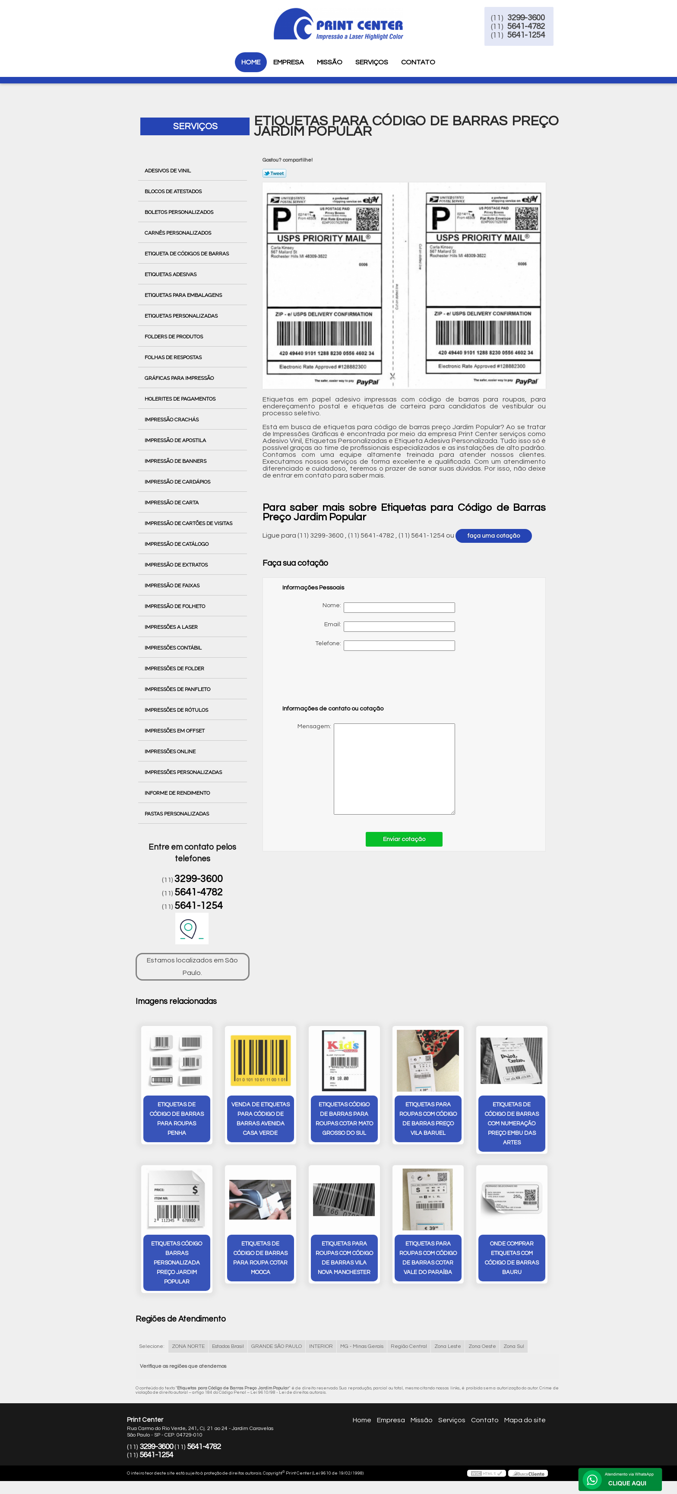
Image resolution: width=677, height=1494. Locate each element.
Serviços (371, 62)
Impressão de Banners (176, 461)
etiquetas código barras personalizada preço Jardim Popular (176, 1269)
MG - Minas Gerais (361, 1353)
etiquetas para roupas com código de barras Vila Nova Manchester (344, 1264)
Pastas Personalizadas (177, 814)
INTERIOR (321, 1353)
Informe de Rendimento (178, 793)
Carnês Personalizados (178, 233)
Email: (389, 626)
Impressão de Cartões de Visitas (189, 523)
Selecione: (152, 1353)
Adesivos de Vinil (168, 171)
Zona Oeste (482, 1353)
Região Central (409, 1353)
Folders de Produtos (174, 337)
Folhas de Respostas (174, 357)
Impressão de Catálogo (177, 544)
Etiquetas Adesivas (171, 274)
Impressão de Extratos (177, 565)
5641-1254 (550, 38)
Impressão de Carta (172, 503)
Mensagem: (368, 769)
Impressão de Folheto (175, 606)
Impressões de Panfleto (178, 689)
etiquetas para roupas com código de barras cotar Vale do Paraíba (428, 1264)
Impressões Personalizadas (184, 772)
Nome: (389, 607)
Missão (329, 62)
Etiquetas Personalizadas (182, 316)
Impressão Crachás (172, 420)
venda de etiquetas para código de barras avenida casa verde (260, 1122)
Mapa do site (525, 1426)
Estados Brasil (228, 1353)
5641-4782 (550, 29)
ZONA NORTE (188, 1353)
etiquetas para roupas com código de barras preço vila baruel (428, 1122)
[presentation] (337, 682)
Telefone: (385, 645)
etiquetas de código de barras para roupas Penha (177, 1122)
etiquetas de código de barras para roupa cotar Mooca (260, 1264)
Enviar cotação (404, 839)
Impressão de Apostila (176, 440)
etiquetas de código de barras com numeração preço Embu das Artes (512, 1127)
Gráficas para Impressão (180, 378)
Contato (418, 62)
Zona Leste (447, 1353)
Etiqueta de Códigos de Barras (187, 254)
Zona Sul (513, 1353)
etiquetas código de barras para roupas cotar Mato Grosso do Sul (344, 1122)
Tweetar (274, 173)
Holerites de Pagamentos (181, 399)
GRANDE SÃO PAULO (276, 1353)
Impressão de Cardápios (178, 482)
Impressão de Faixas (173, 586)
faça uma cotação (494, 536)
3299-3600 (550, 20)
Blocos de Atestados (174, 191)
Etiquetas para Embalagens (184, 295)
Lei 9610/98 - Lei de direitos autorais (288, 1399)
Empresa (288, 62)
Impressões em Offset (175, 731)
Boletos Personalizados (180, 212)
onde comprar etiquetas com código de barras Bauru (512, 1264)
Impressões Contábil (174, 648)
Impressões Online (171, 752)
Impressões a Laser (172, 627)
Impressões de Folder (175, 669)
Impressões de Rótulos (177, 710)
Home (250, 62)
